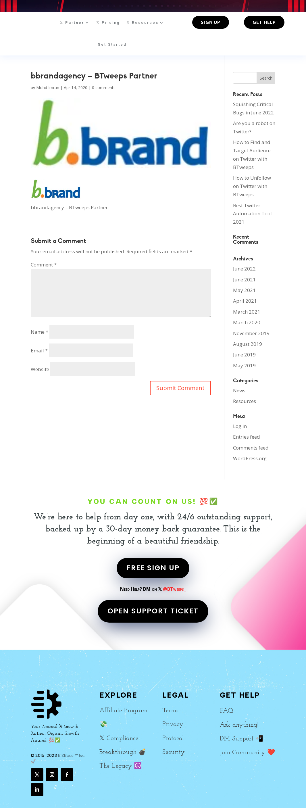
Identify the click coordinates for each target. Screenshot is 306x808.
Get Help (264, 22)
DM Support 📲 (241, 739)
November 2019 (251, 333)
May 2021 (244, 290)
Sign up (210, 22)
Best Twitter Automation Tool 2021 (252, 213)
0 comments (104, 87)
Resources (244, 401)
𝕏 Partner (72, 22)
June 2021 (244, 279)
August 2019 (247, 344)
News (239, 390)
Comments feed (251, 447)
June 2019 (244, 354)
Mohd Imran (47, 87)
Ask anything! (239, 725)
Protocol (173, 738)
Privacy (172, 724)
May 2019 (244, 365)
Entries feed (246, 436)
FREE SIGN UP (153, 568)
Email (39, 350)
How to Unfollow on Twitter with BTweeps (252, 186)
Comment (44, 264)
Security (173, 752)
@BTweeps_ (174, 589)
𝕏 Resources (142, 22)
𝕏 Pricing (108, 22)
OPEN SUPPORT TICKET (153, 611)
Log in (240, 426)
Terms (170, 710)
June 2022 (244, 268)
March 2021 (246, 311)
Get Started (112, 44)
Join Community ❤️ (247, 752)
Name (39, 332)
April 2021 (245, 301)
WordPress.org (250, 458)
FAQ (226, 711)
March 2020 (246, 322)
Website (40, 369)
